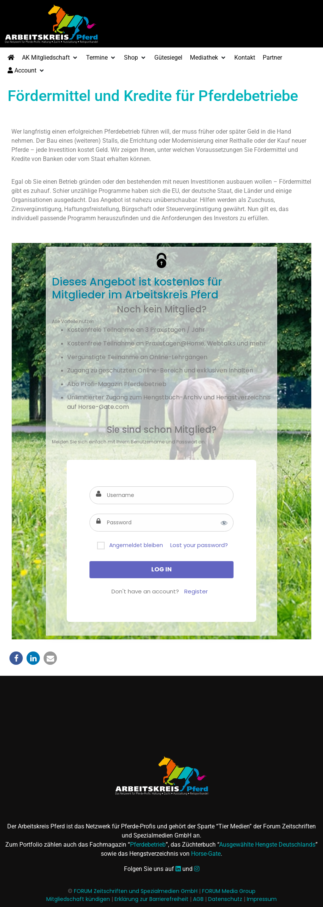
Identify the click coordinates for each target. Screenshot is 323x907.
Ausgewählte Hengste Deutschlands (267, 844)
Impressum (262, 899)
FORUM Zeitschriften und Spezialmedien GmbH (136, 891)
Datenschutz (225, 899)
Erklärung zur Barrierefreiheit (151, 899)
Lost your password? (199, 545)
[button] (50, 57)
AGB (198, 899)
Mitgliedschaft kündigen (78, 899)
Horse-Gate (206, 853)
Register (196, 591)
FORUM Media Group (229, 891)
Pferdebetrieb (148, 844)
